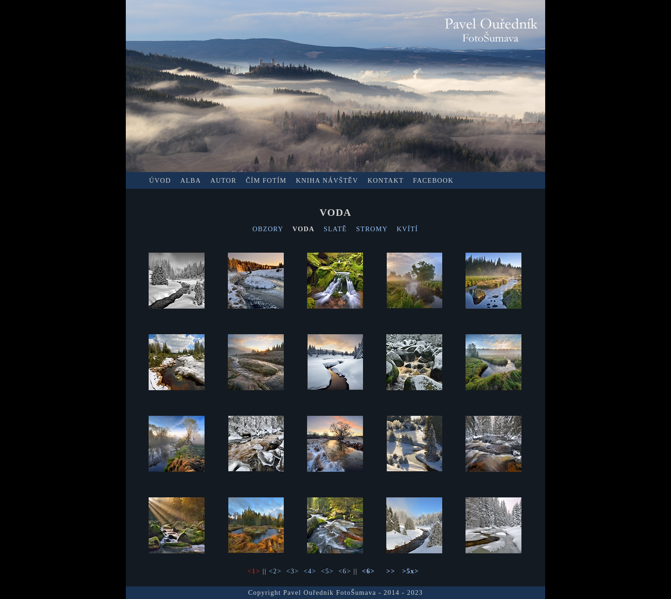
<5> (327, 571)
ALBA (190, 180)
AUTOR (223, 180)
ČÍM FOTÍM (266, 180)
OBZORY (268, 229)
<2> (275, 571)
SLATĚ (335, 229)
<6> (344, 571)
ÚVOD (160, 180)
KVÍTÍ (407, 229)
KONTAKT (386, 180)
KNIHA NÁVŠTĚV (327, 180)
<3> (292, 571)
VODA (303, 229)
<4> (310, 571)
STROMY (371, 229)
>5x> (410, 571)
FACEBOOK (433, 180)
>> (390, 571)
